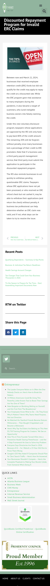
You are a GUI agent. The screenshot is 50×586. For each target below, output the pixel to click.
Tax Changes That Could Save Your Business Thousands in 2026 (22, 276)
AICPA (10, 478)
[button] (40, 5)
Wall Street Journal (15, 500)
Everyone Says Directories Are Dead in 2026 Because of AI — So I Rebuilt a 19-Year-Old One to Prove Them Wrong (27, 448)
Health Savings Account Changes (18, 270)
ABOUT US (15, 578)
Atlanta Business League (18, 481)
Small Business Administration (21, 497)
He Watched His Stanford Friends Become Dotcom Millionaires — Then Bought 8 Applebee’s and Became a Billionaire (27, 423)
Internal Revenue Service (18, 494)
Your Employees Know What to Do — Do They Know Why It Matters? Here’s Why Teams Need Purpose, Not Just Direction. (27, 415)
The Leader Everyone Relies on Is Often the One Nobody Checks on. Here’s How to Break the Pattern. (26, 392)
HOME (5, 578)
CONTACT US (38, 578)
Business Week (14, 484)
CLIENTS (26, 578)
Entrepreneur (12, 384)
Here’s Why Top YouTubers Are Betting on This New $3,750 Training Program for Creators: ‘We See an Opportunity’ (27, 431)
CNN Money (12, 487)
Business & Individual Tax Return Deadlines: (22, 265)
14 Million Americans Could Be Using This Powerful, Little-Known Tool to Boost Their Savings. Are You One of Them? (27, 401)
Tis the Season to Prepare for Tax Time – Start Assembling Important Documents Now (23, 284)
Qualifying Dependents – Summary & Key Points (24, 260)
